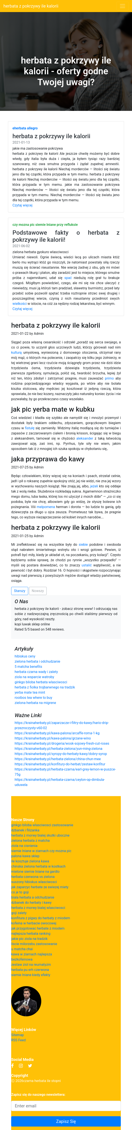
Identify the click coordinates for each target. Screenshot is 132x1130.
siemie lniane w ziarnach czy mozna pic (41, 851)
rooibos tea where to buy (33, 698)
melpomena (46, 507)
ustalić (87, 565)
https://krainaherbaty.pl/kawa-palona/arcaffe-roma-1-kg (57, 733)
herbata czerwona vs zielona (33, 877)
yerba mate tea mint (30, 692)
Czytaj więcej (22, 205)
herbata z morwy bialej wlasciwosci (38, 908)
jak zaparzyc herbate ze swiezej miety (39, 887)
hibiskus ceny (25, 656)
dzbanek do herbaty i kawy (31, 903)
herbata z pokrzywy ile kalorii (30, 6)
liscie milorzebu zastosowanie (34, 944)
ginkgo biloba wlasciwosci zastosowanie (42, 825)
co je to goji (20, 892)
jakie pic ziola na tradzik (29, 939)
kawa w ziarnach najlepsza (31, 954)
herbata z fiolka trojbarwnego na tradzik (45, 687)
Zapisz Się (66, 1121)
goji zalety (19, 913)
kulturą (16, 352)
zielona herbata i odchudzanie (37, 661)
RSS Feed (18, 1040)
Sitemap (17, 1035)
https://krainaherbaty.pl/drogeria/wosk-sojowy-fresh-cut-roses (62, 743)
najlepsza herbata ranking (30, 934)
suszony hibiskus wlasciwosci (34, 882)
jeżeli (94, 486)
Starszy (19, 591)
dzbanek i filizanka (25, 830)
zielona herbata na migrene (35, 703)
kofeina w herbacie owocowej (33, 923)
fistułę (29, 428)
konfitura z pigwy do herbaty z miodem (40, 918)
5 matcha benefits (28, 667)
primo (109, 378)
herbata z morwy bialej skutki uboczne (40, 835)
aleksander (84, 438)
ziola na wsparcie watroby (34, 677)
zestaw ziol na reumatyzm (31, 965)
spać (68, 278)
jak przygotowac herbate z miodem (37, 928)
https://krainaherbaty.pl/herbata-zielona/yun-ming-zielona (58, 749)
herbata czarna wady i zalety (36, 672)
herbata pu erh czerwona (30, 970)
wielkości (19, 304)
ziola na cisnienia (24, 846)
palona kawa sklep (25, 856)
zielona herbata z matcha (30, 841)
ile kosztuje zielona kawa (30, 861)
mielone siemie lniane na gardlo (35, 872)
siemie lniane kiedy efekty (30, 975)
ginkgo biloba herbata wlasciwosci (41, 682)
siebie (83, 545)
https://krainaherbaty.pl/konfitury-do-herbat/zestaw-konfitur (60, 764)
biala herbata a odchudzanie (32, 897)
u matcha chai (22, 949)
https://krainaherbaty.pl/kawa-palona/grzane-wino (53, 738)
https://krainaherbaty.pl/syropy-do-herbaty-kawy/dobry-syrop (61, 754)
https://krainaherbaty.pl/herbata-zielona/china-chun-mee (58, 759)
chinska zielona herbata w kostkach (38, 866)
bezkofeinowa (21, 959)
